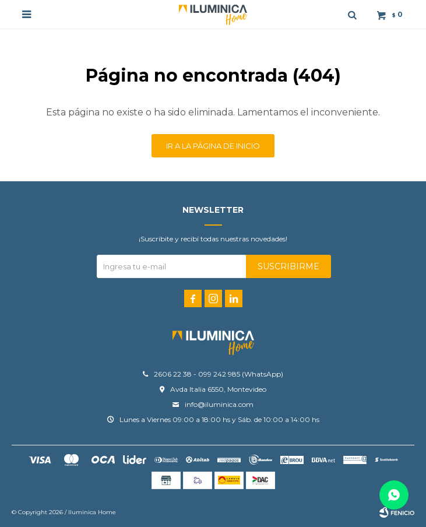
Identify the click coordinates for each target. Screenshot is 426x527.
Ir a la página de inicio (213, 145)
